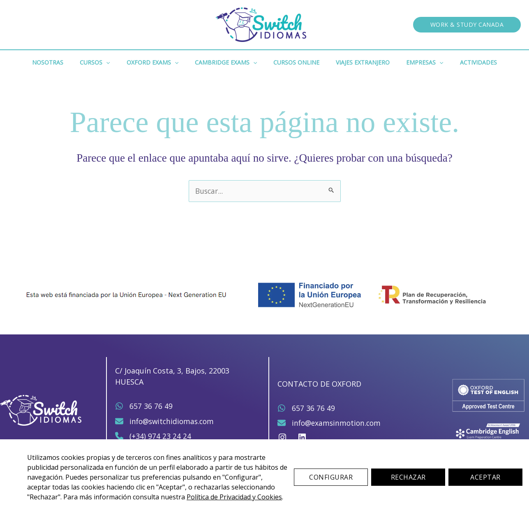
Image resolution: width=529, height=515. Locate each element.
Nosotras (65, 62)
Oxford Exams (160, 62)
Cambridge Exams (228, 62)
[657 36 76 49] (144, 405)
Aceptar (485, 477)
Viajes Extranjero (355, 62)
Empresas (412, 62)
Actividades (461, 62)
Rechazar (408, 477)
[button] (467, 24)
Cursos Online (294, 62)
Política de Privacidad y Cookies (234, 496)
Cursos (107, 62)
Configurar (331, 477)
